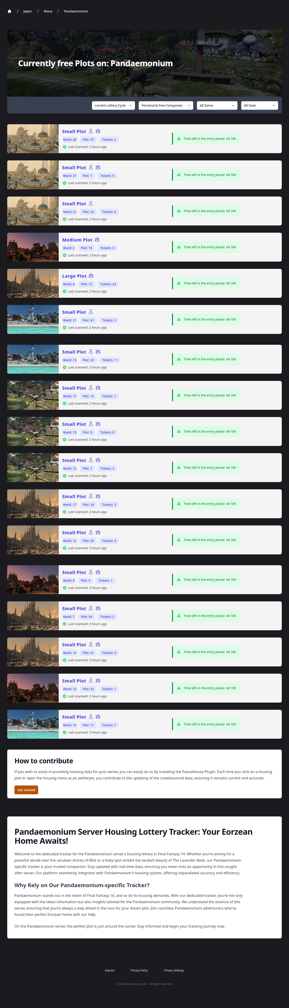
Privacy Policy (139, 970)
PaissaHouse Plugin (198, 771)
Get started (26, 790)
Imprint (109, 970)
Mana (48, 11)
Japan (27, 11)
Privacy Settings (174, 970)
